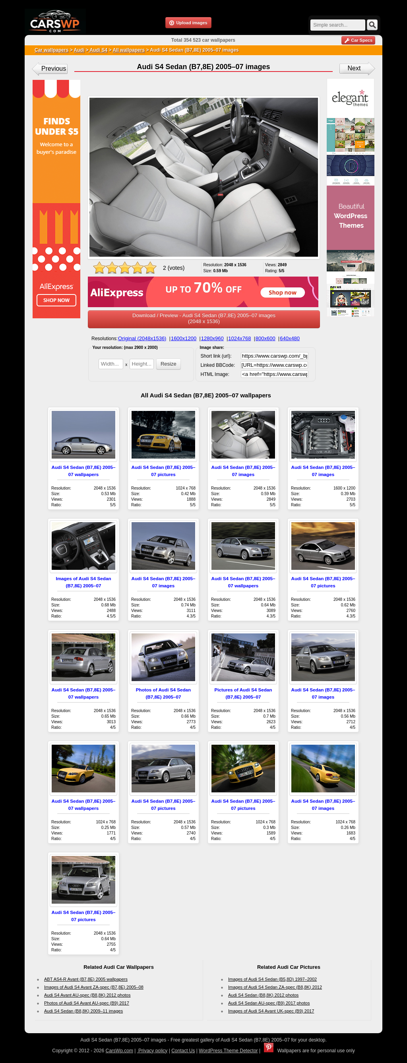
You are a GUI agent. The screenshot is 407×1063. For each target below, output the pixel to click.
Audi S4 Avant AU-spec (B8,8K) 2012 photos (87, 995)
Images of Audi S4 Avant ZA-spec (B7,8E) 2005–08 (93, 987)
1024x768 (239, 338)
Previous (53, 68)
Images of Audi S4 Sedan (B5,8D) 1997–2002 (272, 979)
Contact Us (183, 1050)
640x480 (290, 338)
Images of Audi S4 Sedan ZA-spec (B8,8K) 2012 (275, 987)
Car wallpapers (51, 50)
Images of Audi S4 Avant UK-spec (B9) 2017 (271, 1011)
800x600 (265, 338)
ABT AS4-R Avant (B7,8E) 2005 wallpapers (86, 979)
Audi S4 (98, 50)
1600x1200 (183, 338)
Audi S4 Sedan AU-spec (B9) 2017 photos (269, 1003)
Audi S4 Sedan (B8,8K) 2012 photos (263, 995)
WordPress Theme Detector (228, 1050)
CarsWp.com (119, 1050)
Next (354, 68)
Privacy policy (152, 1050)
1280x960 (212, 338)
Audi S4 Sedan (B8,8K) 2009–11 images (83, 1011)
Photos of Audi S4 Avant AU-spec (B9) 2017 (86, 1003)
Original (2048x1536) (142, 338)
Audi (79, 50)
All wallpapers (128, 50)
